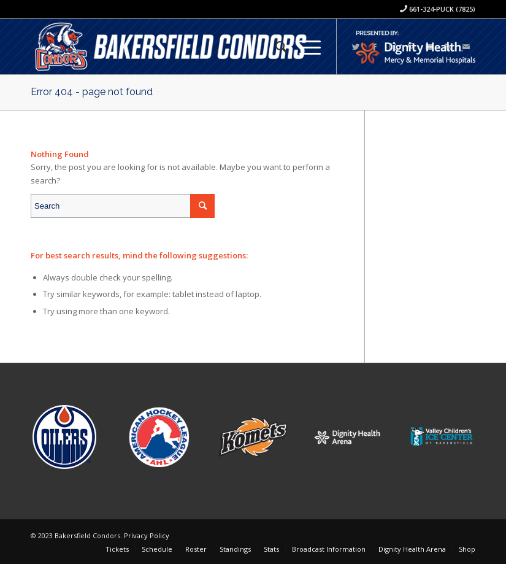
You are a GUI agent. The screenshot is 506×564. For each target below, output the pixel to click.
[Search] (275, 46)
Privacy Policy (146, 535)
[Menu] (304, 46)
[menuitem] (275, 46)
